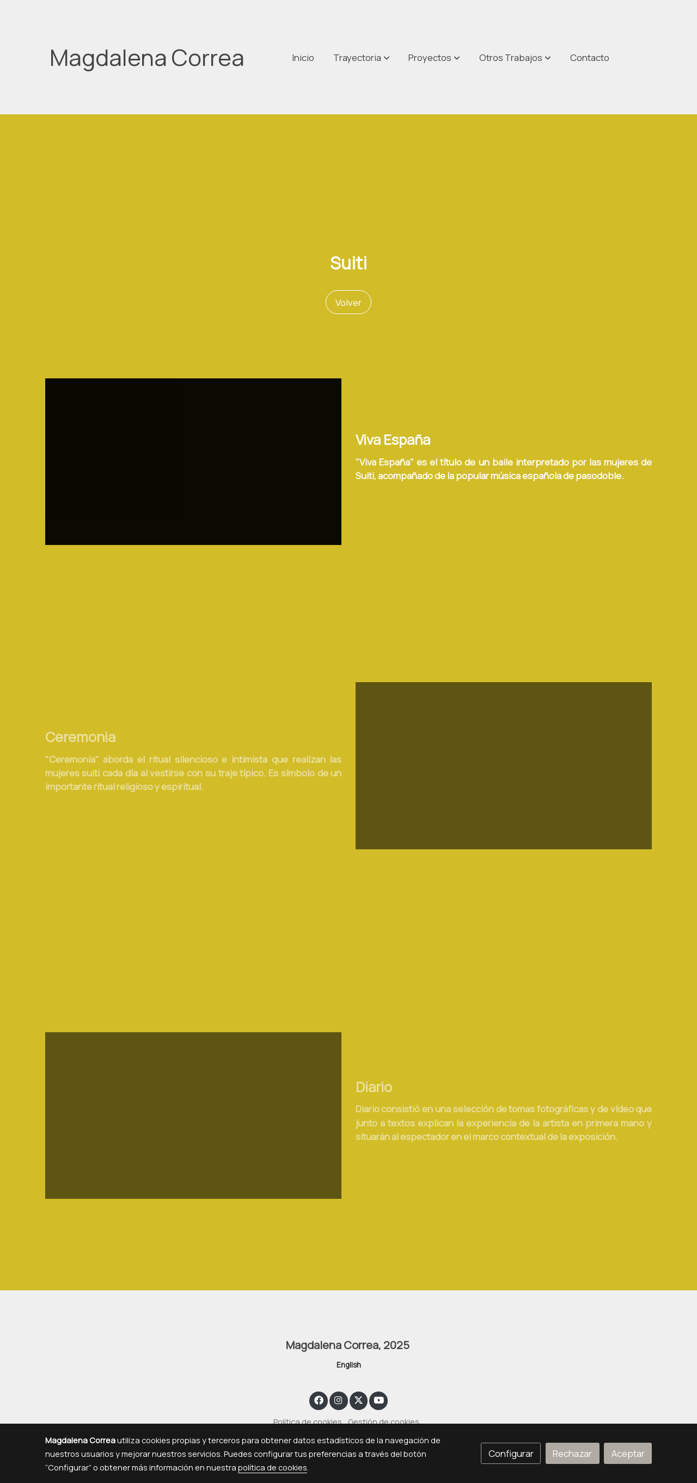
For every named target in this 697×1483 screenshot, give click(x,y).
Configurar (511, 1453)
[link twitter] (359, 1399)
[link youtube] (379, 1399)
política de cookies (272, 1467)
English (349, 1365)
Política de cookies (307, 1421)
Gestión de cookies (383, 1421)
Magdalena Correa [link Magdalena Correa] (147, 57)
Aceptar (628, 1453)
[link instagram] (338, 1399)
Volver (348, 302)
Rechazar (572, 1453)
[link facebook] (318, 1399)
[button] (515, 57)
